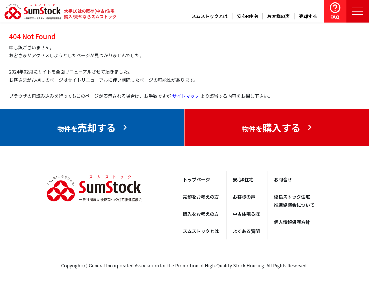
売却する (308, 16)
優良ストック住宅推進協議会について (294, 200)
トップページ (196, 179)
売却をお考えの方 (201, 196)
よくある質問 (246, 231)
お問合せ (283, 179)
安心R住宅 (247, 16)
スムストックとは (210, 16)
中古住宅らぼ (246, 213)
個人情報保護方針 (292, 222)
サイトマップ (185, 95)
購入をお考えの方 (201, 213)
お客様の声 (278, 16)
